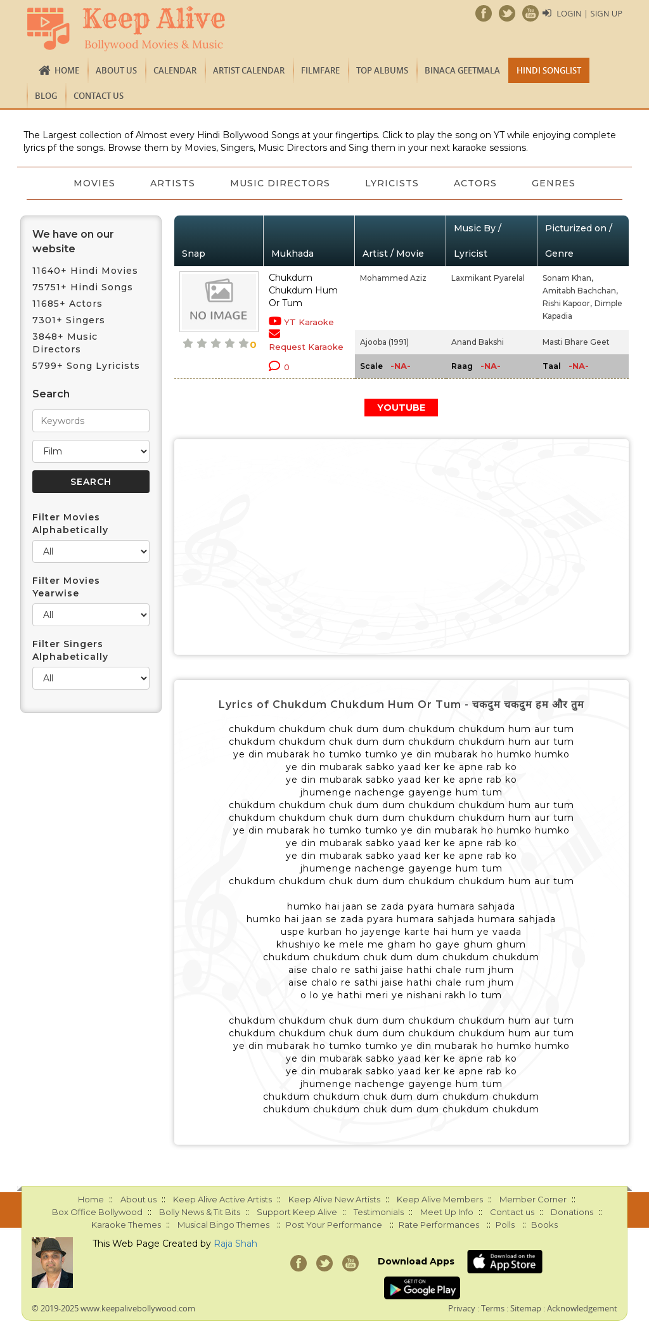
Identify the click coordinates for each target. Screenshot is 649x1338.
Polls (505, 1224)
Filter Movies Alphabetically (70, 523)
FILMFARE (320, 70)
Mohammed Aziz (393, 278)
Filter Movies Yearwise (66, 587)
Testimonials (379, 1212)
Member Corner (533, 1199)
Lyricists (393, 183)
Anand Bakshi (477, 342)
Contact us (99, 95)
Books (544, 1224)
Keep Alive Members (440, 1199)
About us (116, 70)
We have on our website (73, 241)
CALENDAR (174, 70)
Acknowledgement (582, 1308)
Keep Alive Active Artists (222, 1199)
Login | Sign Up (589, 13)
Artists (172, 183)
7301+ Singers (68, 320)
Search (51, 394)
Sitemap (525, 1308)
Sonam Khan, (568, 278)
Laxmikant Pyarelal (488, 278)
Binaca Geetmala (462, 70)
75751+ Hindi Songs (82, 287)
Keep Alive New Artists (334, 1199)
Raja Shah (235, 1243)
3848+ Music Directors (65, 343)
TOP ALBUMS (382, 70)
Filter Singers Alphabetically (70, 650)
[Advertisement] (402, 547)
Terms (492, 1308)
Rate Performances (439, 1224)
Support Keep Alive (297, 1212)
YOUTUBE (401, 407)
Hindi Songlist (549, 70)
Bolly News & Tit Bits (199, 1212)
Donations (572, 1212)
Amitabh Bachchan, (580, 290)
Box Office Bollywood (97, 1212)
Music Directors (280, 183)
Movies (93, 183)
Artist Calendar (249, 70)
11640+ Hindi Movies (85, 270)
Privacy (461, 1308)
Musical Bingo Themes (223, 1224)
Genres (555, 183)
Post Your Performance (334, 1224)
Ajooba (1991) (384, 342)
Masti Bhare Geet (576, 342)
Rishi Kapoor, (567, 303)
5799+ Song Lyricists (86, 365)
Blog (46, 95)
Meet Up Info (446, 1212)
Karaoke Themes (126, 1224)
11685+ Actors (67, 303)
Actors (476, 183)
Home (67, 70)
